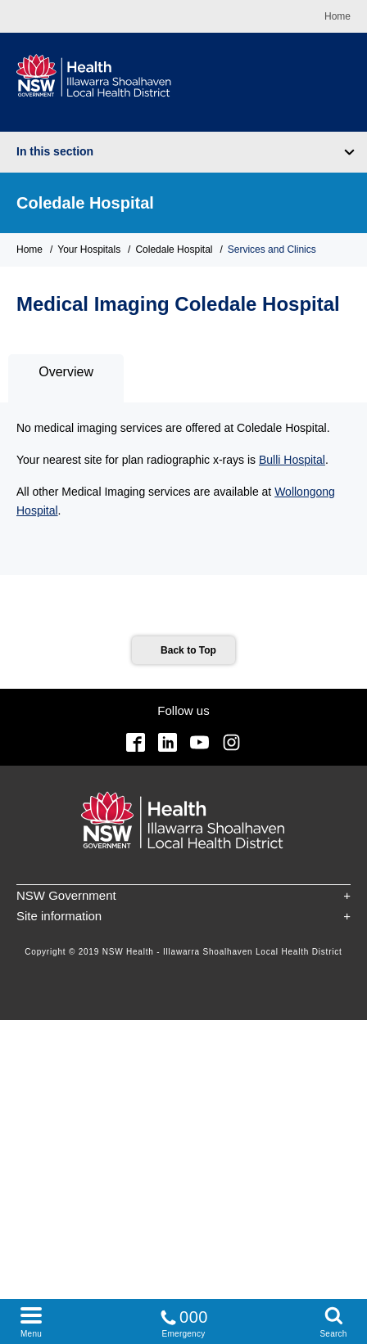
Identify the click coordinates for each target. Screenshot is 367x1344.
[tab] (66, 378)
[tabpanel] (183, 489)
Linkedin (167, 742)
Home (337, 16)
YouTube (199, 742)
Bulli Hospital (292, 459)
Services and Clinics (272, 249)
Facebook (135, 742)
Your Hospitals (88, 249)
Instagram (231, 742)
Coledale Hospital (85, 203)
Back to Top (188, 650)
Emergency (183, 1320)
